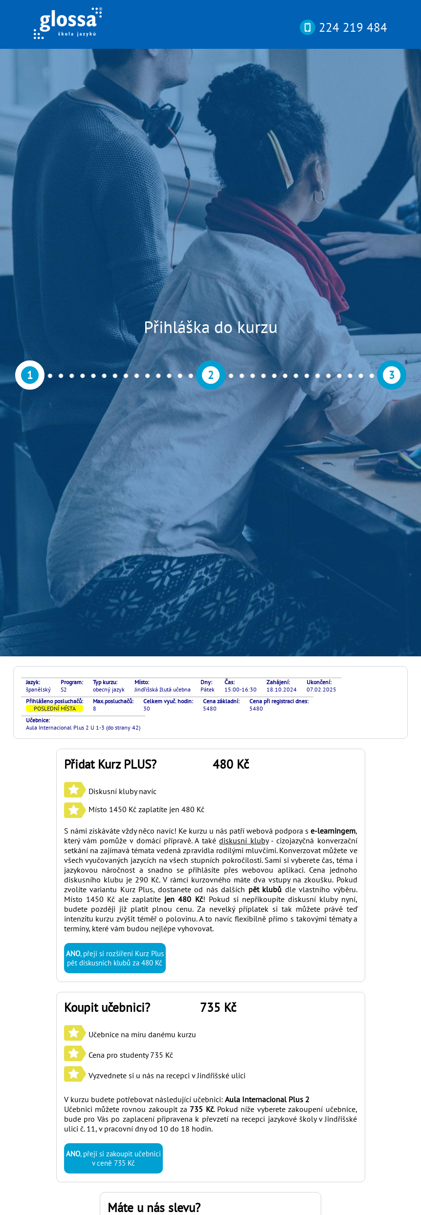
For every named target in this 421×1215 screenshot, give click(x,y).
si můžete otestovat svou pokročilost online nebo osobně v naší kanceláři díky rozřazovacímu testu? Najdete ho (204, 1074)
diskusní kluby (243, 409)
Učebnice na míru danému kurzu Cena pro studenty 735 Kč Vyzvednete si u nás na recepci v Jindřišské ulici (154, 623)
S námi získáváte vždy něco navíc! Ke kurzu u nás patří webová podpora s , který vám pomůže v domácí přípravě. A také (210, 404)
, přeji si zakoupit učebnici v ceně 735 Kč (113, 726)
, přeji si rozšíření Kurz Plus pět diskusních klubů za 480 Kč (115, 526)
